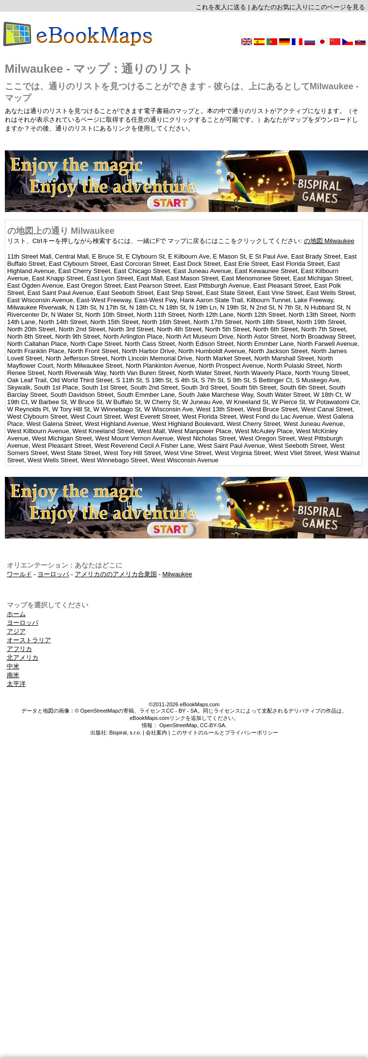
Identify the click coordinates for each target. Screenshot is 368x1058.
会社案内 (156, 732)
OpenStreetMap (178, 725)
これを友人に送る (221, 7)
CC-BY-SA (212, 725)
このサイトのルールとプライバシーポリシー (224, 732)
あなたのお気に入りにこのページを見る (308, 7)
